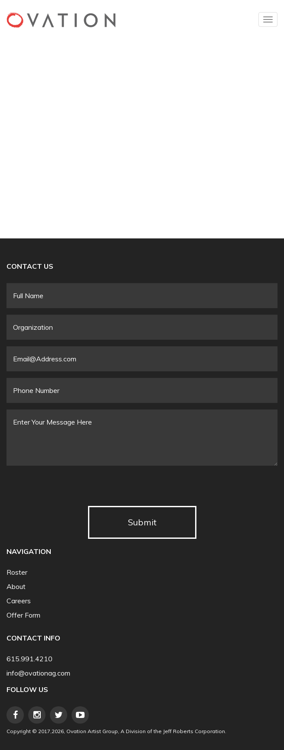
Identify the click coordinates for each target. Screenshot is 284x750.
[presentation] (72, 489)
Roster (17, 572)
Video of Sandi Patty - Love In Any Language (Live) (145, 124)
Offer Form (23, 615)
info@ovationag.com (38, 673)
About (16, 587)
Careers (19, 601)
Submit (142, 522)
